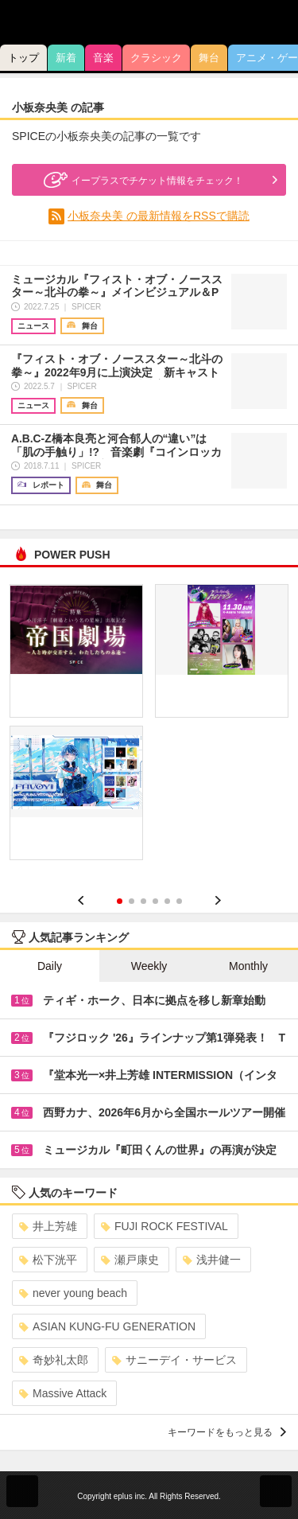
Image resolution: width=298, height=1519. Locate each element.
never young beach (73, 1293)
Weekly (149, 966)
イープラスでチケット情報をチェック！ (141, 180)
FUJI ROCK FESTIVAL (164, 1226)
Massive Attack (62, 1393)
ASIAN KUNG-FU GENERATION (107, 1326)
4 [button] (155, 901)
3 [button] (143, 901)
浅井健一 (212, 1259)
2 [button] (131, 901)
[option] (149, 728)
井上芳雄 (48, 1226)
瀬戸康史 (130, 1259)
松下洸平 (48, 1259)
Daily (49, 966)
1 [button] (119, 901)
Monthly (248, 966)
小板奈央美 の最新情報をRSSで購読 (159, 215)
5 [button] (167, 901)
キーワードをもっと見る (227, 1432)
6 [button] (179, 901)
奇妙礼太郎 (53, 1359)
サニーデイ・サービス (174, 1359)
